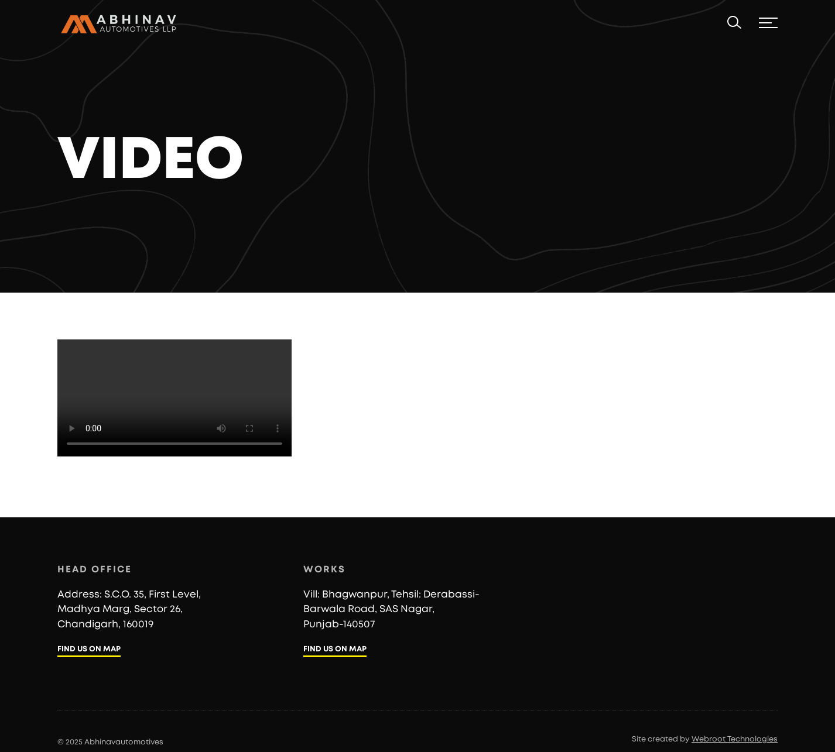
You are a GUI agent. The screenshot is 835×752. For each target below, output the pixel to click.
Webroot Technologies (735, 739)
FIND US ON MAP (89, 649)
